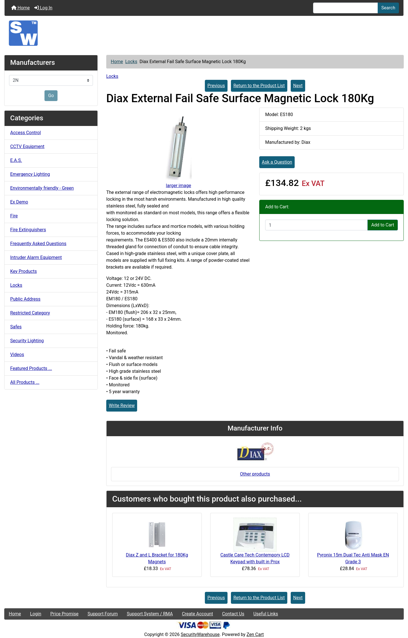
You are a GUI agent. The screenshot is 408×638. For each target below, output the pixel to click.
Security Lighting (27, 340)
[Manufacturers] (51, 80)
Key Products (23, 271)
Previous (216, 85)
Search (388, 7)
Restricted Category (30, 313)
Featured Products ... (31, 368)
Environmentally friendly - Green (42, 188)
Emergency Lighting (30, 174)
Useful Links (265, 613)
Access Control (25, 132)
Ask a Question (277, 162)
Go (51, 95)
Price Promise (64, 613)
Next (298, 85)
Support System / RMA (150, 613)
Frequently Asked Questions (38, 243)
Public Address (25, 299)
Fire (14, 216)
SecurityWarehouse (200, 634)
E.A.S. (16, 160)
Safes (16, 326)
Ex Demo (19, 202)
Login (35, 613)
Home (20, 7)
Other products (255, 474)
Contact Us (233, 613)
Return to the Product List (259, 85)
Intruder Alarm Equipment (36, 257)
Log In (43, 7)
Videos (17, 354)
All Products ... (24, 382)
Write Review (122, 405)
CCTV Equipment (27, 146)
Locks (131, 61)
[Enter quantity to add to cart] (316, 225)
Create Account (197, 613)
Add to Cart (382, 225)
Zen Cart (255, 634)
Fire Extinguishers (28, 229)
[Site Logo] (204, 33)
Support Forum (103, 613)
